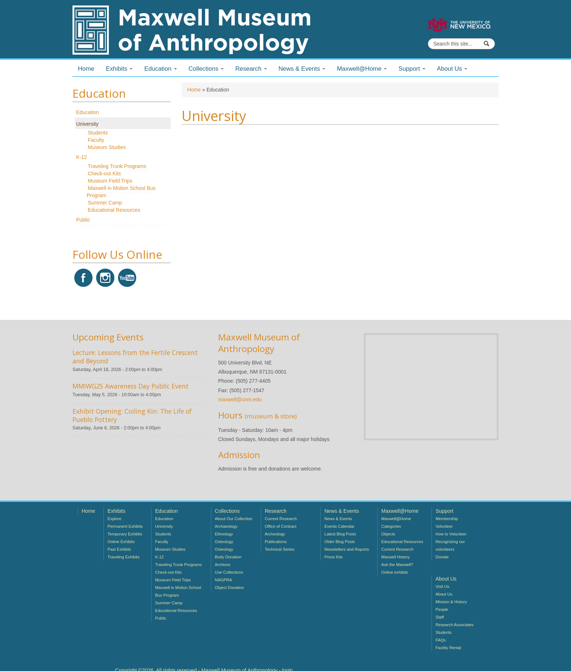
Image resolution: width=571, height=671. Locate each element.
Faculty (96, 140)
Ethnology (224, 534)
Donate (442, 557)
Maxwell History (395, 557)
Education (87, 112)
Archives (223, 564)
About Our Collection (233, 518)
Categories (391, 526)
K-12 (81, 157)
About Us (444, 594)
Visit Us (442, 586)
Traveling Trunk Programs (117, 166)
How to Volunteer (451, 534)
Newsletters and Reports (346, 549)
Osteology (224, 541)
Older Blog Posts (339, 541)
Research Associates (454, 625)
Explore (114, 518)
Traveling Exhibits (123, 557)
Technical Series (279, 549)
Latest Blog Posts (340, 534)
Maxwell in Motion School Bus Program (121, 191)
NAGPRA (223, 580)
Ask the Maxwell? (397, 564)
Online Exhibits (121, 541)
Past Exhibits (119, 549)
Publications (276, 541)
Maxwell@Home (396, 518)
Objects (388, 534)
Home (86, 68)
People (442, 609)
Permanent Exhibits (125, 526)
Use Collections (229, 572)
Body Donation (228, 557)
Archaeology (226, 526)
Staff (440, 617)
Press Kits (333, 557)
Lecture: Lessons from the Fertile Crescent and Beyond (135, 356)
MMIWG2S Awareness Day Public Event (130, 386)
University (87, 124)
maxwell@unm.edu (239, 399)
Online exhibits (394, 572)
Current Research (281, 518)
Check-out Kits (104, 173)
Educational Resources (114, 210)
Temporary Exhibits (124, 534)
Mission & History (451, 602)
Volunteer (444, 526)
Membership (447, 518)
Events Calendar (339, 526)
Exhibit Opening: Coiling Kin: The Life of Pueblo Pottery (132, 415)
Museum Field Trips (110, 181)
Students (98, 133)
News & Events (338, 518)
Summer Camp (105, 203)
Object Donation (229, 587)
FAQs (441, 640)
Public (83, 220)
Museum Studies (107, 147)
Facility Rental (448, 647)
